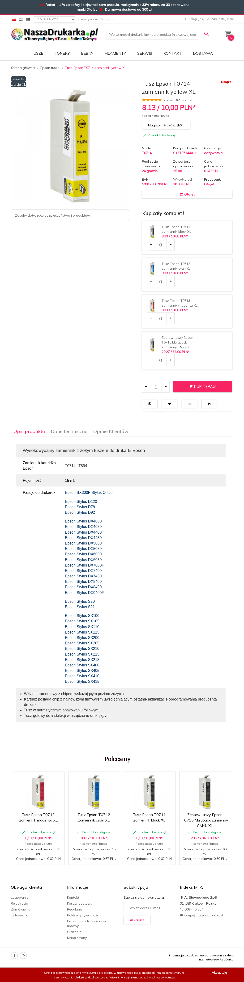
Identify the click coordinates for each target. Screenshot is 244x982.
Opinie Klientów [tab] (110, 431)
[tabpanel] (122, 593)
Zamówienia (20, 909)
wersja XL (18, 78)
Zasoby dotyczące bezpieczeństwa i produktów (52, 215)
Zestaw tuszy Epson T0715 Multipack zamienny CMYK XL (177, 342)
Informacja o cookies (183, 955)
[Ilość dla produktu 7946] (161, 360)
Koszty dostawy (79, 903)
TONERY (62, 53)
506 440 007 (191, 909)
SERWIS (144, 53)
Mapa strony (77, 938)
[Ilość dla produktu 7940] (161, 281)
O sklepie (74, 932)
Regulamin (75, 909)
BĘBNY (87, 53)
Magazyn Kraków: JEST (166, 125)
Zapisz (136, 920)
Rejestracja (19, 903)
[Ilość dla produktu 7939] (161, 244)
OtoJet (209, 184)
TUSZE (37, 53)
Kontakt (172, 53)
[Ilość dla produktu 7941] (161, 318)
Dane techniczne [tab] (69, 431)
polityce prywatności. (163, 977)
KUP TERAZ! (202, 386)
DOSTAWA (203, 53)
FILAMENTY (115, 53)
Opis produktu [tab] (29, 431)
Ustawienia (19, 915)
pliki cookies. (105, 972)
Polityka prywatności (83, 915)
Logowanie (19, 897)
